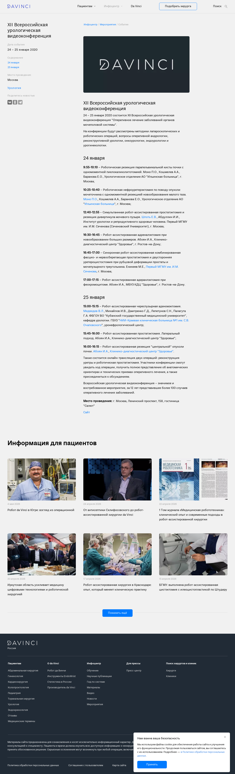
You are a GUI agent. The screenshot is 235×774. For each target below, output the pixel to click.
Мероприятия (95, 704)
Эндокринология (18, 710)
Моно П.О (90, 199)
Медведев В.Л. (93, 311)
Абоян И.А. (100, 351)
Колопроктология (18, 687)
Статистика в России (59, 682)
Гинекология (15, 676)
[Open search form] (220, 6)
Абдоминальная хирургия (23, 670)
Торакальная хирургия (21, 698)
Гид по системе (96, 682)
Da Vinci (136, 6)
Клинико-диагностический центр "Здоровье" (141, 351)
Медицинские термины (21, 721)
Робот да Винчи (56, 670)
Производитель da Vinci (61, 687)
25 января (13, 67)
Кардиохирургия (18, 682)
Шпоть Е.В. (149, 217)
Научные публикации (99, 676)
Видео (90, 693)
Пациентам (85, 6)
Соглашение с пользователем (85, 765)
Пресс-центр (133, 670)
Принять (152, 764)
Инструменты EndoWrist (61, 676)
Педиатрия (14, 693)
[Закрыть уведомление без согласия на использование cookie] (225, 737)
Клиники (171, 676)
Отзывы (12, 715)
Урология (14, 88)
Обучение (92, 670)
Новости (92, 698)
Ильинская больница (99, 204)
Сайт (86, 412)
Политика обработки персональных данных (33, 765)
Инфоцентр (112, 6)
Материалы (93, 687)
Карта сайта (119, 765)
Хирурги (171, 670)
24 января (13, 62)
